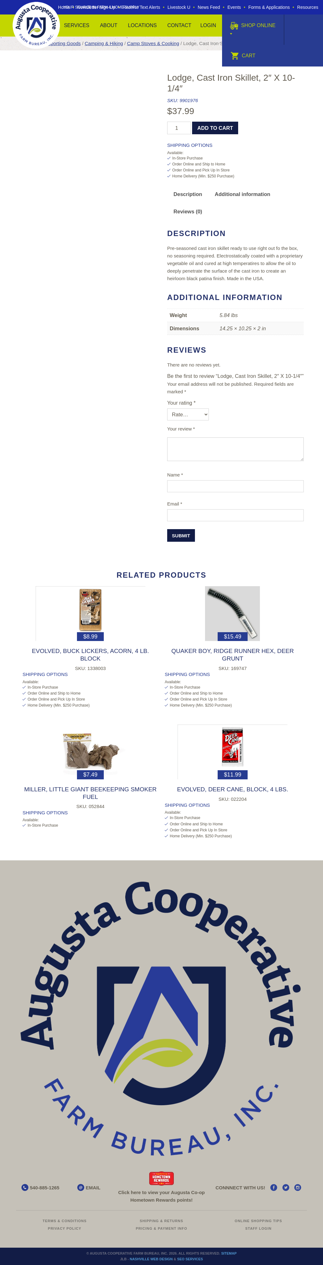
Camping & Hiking (104, 43)
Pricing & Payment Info (161, 1228)
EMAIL (93, 1187)
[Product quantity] (179, 128)
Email (174, 503)
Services (77, 25)
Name (175, 474)
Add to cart (215, 128)
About (108, 25)
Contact (179, 25)
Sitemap (229, 1253)
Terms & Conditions (65, 1221)
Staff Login (258, 1228)
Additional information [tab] (242, 194)
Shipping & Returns (161, 1221)
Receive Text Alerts (141, 7)
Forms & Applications (269, 7)
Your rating (181, 403)
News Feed (209, 7)
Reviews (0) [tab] (187, 211)
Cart (243, 55)
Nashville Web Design (151, 1259)
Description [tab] (187, 194)
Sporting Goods (64, 43)
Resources (307, 7)
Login (208, 25)
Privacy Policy (64, 1228)
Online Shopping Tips (258, 1221)
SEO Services (190, 1259)
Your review (181, 428)
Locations (142, 25)
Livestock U (178, 7)
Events (234, 7)
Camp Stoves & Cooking (153, 43)
